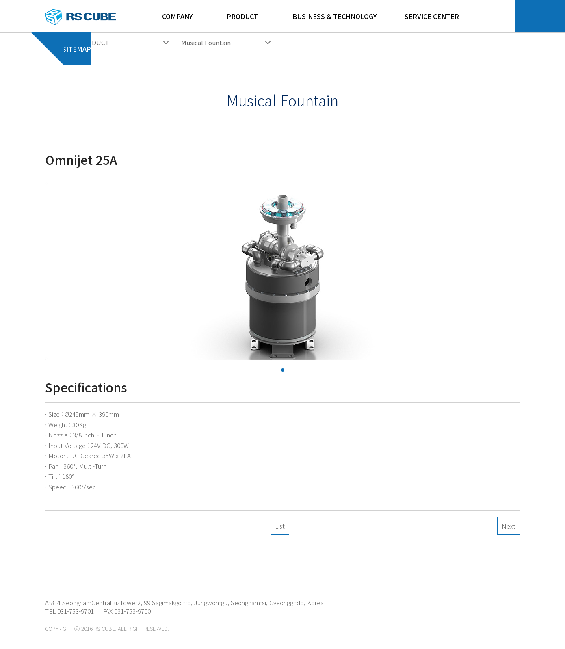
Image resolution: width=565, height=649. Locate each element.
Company (177, 16)
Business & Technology (334, 16)
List (280, 525)
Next (508, 525)
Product (242, 16)
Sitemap (76, 54)
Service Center (432, 16)
